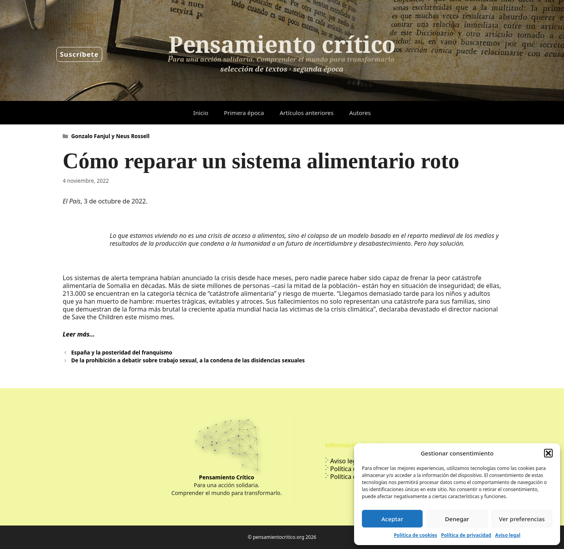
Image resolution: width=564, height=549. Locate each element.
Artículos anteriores (307, 113)
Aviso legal (507, 535)
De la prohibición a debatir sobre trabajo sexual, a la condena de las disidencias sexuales (188, 360)
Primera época (244, 113)
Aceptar (392, 519)
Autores (360, 113)
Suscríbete (79, 54)
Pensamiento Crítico (226, 477)
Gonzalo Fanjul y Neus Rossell (110, 136)
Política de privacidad (466, 535)
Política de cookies (415, 535)
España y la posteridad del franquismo (121, 352)
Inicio (200, 113)
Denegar (457, 519)
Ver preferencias (522, 519)
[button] (548, 453)
